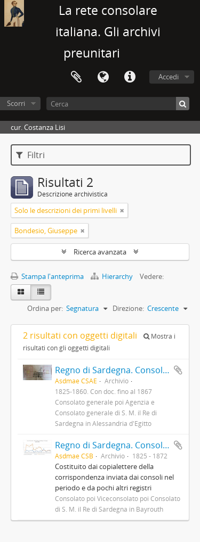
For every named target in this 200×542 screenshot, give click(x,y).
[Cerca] (117, 103)
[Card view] (21, 292)
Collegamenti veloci (129, 77)
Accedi (168, 76)
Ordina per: (45, 308)
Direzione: (128, 308)
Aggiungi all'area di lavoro (178, 370)
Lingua (103, 77)
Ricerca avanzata (100, 252)
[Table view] (40, 292)
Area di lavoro (76, 77)
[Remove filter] (122, 210)
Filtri (30, 155)
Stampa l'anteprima (47, 276)
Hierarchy (112, 276)
